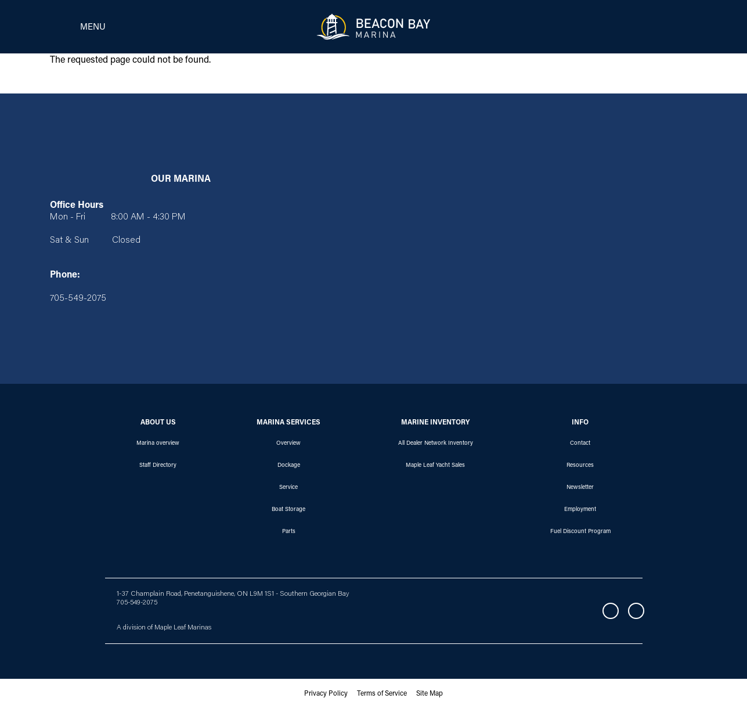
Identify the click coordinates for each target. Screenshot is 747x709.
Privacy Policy (326, 693)
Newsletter (580, 488)
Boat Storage (288, 510)
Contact (580, 444)
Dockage (288, 466)
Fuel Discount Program (580, 532)
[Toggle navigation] (74, 26)
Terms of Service (382, 693)
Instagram (636, 611)
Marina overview (157, 444)
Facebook (610, 611)
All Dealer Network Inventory (435, 444)
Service (288, 488)
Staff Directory (157, 466)
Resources (580, 466)
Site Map (429, 693)
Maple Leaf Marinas (182, 627)
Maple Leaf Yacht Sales (435, 466)
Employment (580, 510)
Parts (288, 532)
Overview (288, 444)
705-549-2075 (137, 602)
